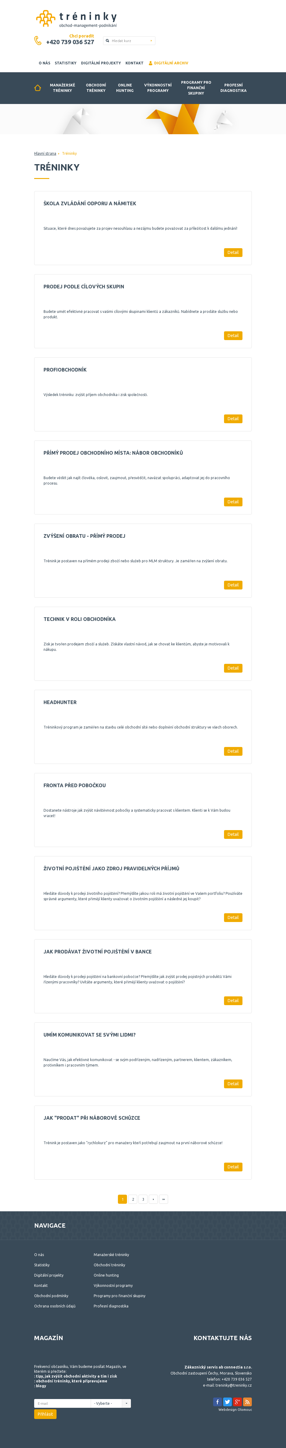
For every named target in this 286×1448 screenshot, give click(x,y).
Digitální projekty (101, 63)
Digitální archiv (168, 63)
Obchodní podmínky (51, 1296)
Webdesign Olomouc (235, 1409)
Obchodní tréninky (96, 88)
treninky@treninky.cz (234, 1385)
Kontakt (134, 63)
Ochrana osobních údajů (55, 1306)
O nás (44, 63)
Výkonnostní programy (158, 88)
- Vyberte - (104, 1403)
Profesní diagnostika (233, 88)
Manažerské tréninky (62, 88)
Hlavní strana (45, 153)
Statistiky (65, 63)
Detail (233, 252)
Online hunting (125, 88)
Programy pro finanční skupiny (196, 87)
